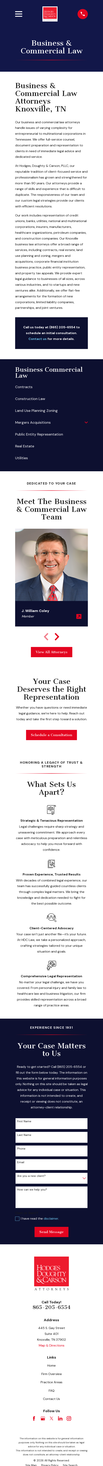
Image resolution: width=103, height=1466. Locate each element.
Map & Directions (51, 1345)
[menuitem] (51, 387)
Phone (21, 1148)
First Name (24, 1121)
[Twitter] (51, 1418)
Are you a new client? (31, 1176)
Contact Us (51, 1399)
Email (20, 1162)
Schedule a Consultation (51, 735)
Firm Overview (51, 1374)
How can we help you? (32, 1189)
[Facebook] (34, 1418)
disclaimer (51, 1218)
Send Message (51, 1232)
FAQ (52, 1390)
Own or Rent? (26, 1213)
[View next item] (57, 637)
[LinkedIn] (60, 1418)
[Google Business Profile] (43, 1418)
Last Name (24, 1135)
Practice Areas (51, 1382)
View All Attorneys (51, 652)
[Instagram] (69, 1418)
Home (51, 1365)
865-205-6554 (52, 1307)
